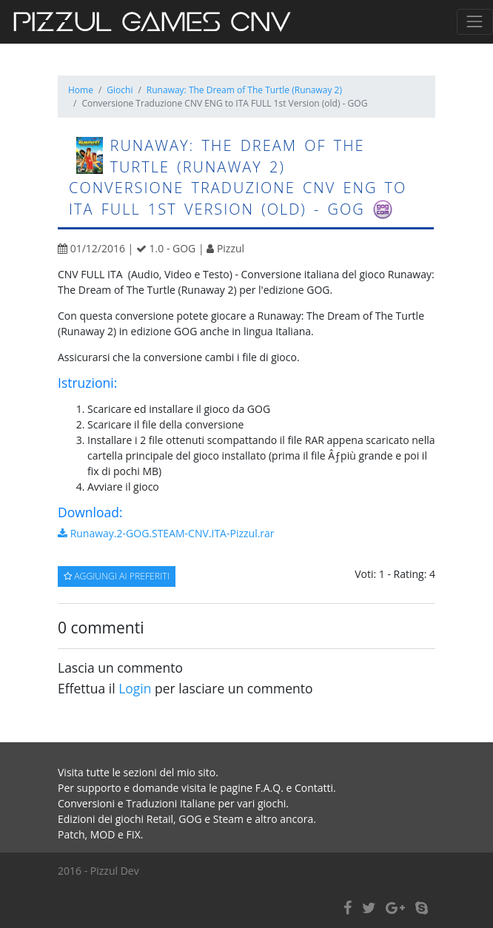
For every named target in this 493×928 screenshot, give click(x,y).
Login (134, 688)
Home (80, 90)
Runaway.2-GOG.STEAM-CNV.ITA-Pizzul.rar (166, 533)
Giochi (120, 90)
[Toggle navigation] (475, 22)
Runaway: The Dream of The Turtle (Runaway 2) (244, 90)
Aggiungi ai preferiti (117, 576)
